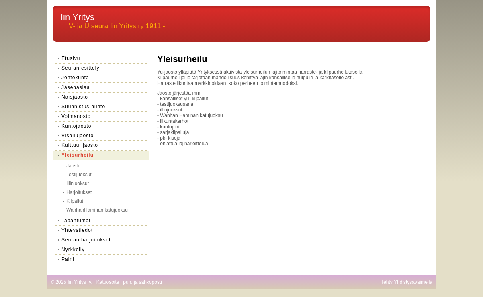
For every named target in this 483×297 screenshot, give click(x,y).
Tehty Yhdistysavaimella (406, 282)
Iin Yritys (77, 17)
